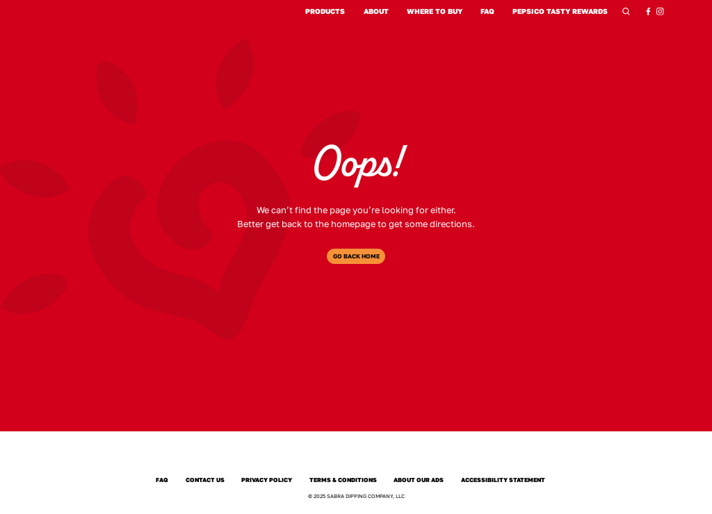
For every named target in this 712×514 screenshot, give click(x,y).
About (376, 11)
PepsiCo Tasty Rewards (560, 11)
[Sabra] (356, 456)
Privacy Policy (267, 480)
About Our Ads (419, 480)
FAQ (487, 11)
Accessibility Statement (503, 480)
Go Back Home (356, 256)
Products (325, 11)
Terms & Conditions (343, 480)
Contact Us (204, 480)
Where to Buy (434, 11)
